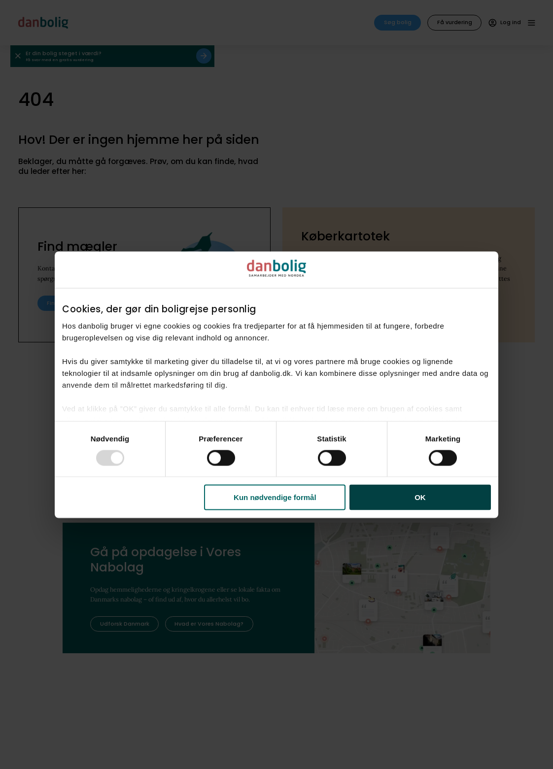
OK (420, 497)
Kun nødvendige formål (275, 497)
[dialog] (276, 384)
